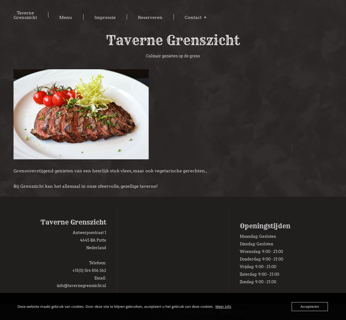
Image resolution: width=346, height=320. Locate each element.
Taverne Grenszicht (25, 15)
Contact (193, 17)
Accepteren (310, 306)
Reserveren (150, 17)
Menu (65, 17)
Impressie (105, 17)
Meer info (223, 306)
